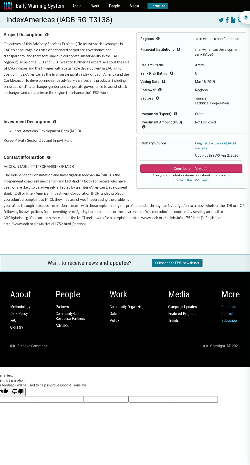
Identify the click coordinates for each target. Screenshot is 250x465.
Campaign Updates (182, 306)
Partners (62, 306)
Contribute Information (191, 168)
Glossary (16, 327)
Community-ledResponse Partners (70, 316)
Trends (173, 320)
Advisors (62, 325)
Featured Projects (182, 313)
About (77, 6)
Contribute (158, 6)
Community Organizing (127, 306)
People (114, 6)
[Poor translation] (18, 392)
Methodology (20, 306)
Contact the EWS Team (191, 180)
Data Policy (19, 313)
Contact (227, 313)
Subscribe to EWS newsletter (177, 263)
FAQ (13, 320)
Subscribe (229, 320)
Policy (114, 320)
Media (134, 6)
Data (113, 313)
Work (95, 6)
